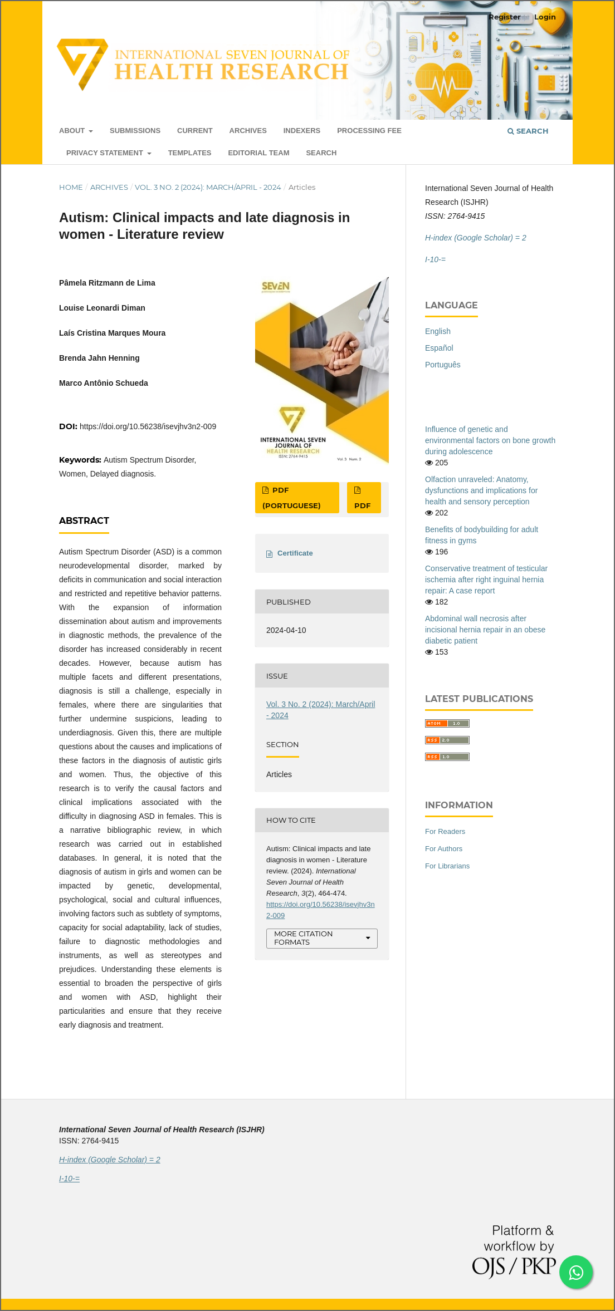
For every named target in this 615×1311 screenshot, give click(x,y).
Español (439, 347)
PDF (362, 505)
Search (321, 153)
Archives (248, 130)
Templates (190, 153)
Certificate (295, 553)
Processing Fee (369, 130)
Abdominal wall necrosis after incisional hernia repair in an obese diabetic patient (485, 629)
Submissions (135, 130)
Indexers (302, 130)
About (73, 130)
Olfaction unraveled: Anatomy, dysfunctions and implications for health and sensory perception (481, 490)
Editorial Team (258, 153)
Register (505, 16)
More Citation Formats (303, 937)
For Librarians (447, 866)
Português (443, 364)
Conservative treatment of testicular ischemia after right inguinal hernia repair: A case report (486, 579)
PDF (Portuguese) (291, 497)
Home (71, 187)
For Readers (445, 831)
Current (195, 130)
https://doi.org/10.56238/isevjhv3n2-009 (148, 426)
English (438, 331)
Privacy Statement (105, 153)
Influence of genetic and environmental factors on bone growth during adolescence (490, 440)
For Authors (443, 848)
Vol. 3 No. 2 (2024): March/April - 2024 (208, 187)
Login (545, 16)
